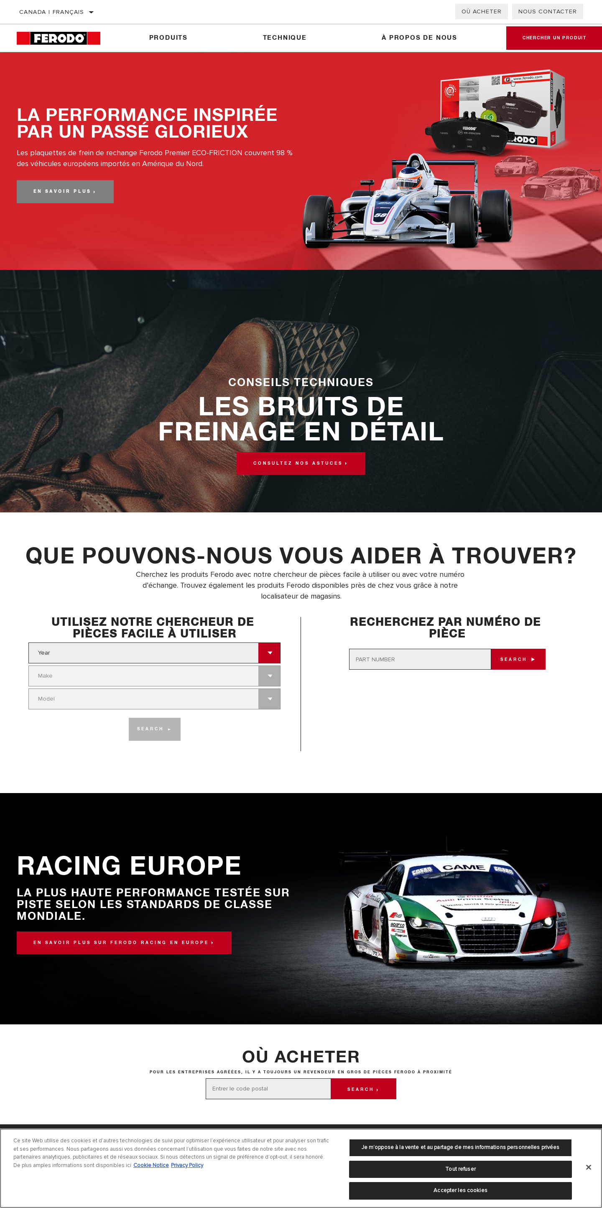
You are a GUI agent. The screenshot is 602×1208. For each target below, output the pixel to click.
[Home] (64, 38)
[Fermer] (588, 1167)
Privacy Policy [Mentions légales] (187, 1165)
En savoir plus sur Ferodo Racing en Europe (121, 943)
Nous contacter (547, 11)
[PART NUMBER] (420, 659)
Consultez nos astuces (298, 463)
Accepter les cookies (460, 1190)
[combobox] (144, 653)
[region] (301, 1168)
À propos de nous (419, 38)
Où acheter (482, 11)
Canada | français (51, 11)
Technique (284, 38)
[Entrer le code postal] (268, 1088)
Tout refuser (460, 1169)
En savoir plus (62, 191)
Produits (168, 38)
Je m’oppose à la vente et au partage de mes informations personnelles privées (461, 1147)
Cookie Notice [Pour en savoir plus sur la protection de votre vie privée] (151, 1165)
